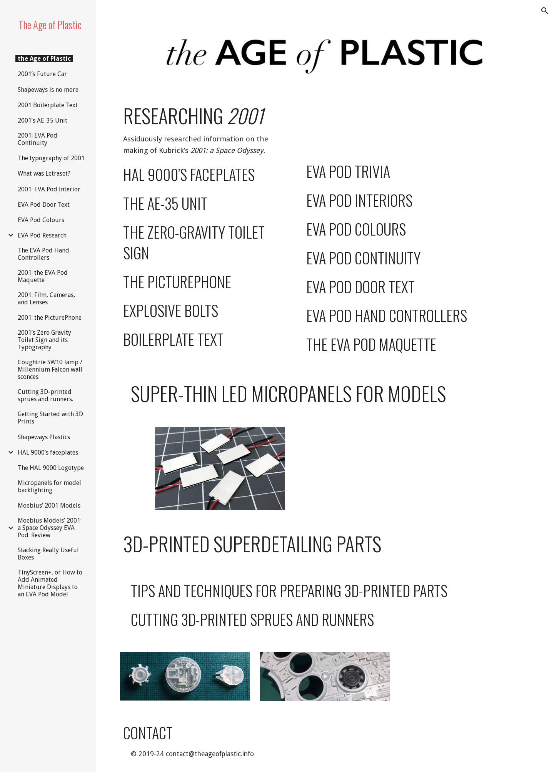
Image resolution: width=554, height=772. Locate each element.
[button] (545, 11)
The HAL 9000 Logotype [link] (51, 468)
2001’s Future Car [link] (42, 74)
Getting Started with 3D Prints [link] (50, 417)
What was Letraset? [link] (44, 173)
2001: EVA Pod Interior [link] (49, 189)
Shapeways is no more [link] (48, 89)
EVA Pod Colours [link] (41, 220)
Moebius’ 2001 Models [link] (49, 505)
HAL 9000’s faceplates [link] (48, 452)
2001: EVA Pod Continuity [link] (37, 139)
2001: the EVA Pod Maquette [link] (43, 276)
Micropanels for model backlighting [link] (49, 486)
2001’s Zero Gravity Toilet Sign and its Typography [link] (44, 340)
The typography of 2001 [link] (51, 158)
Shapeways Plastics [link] (44, 437)
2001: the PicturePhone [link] (50, 317)
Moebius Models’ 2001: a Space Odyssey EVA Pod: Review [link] (50, 528)
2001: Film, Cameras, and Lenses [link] (46, 298)
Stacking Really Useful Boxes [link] (48, 553)
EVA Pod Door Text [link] (44, 204)
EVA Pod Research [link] (42, 235)
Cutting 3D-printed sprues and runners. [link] (45, 395)
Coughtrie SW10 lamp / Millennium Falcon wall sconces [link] (50, 369)
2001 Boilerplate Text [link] (48, 105)
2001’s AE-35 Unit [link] (42, 120)
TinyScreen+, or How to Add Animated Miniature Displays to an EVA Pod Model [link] (50, 583)
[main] (202, 230)
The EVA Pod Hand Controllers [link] (43, 254)
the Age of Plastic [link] (44, 58)
